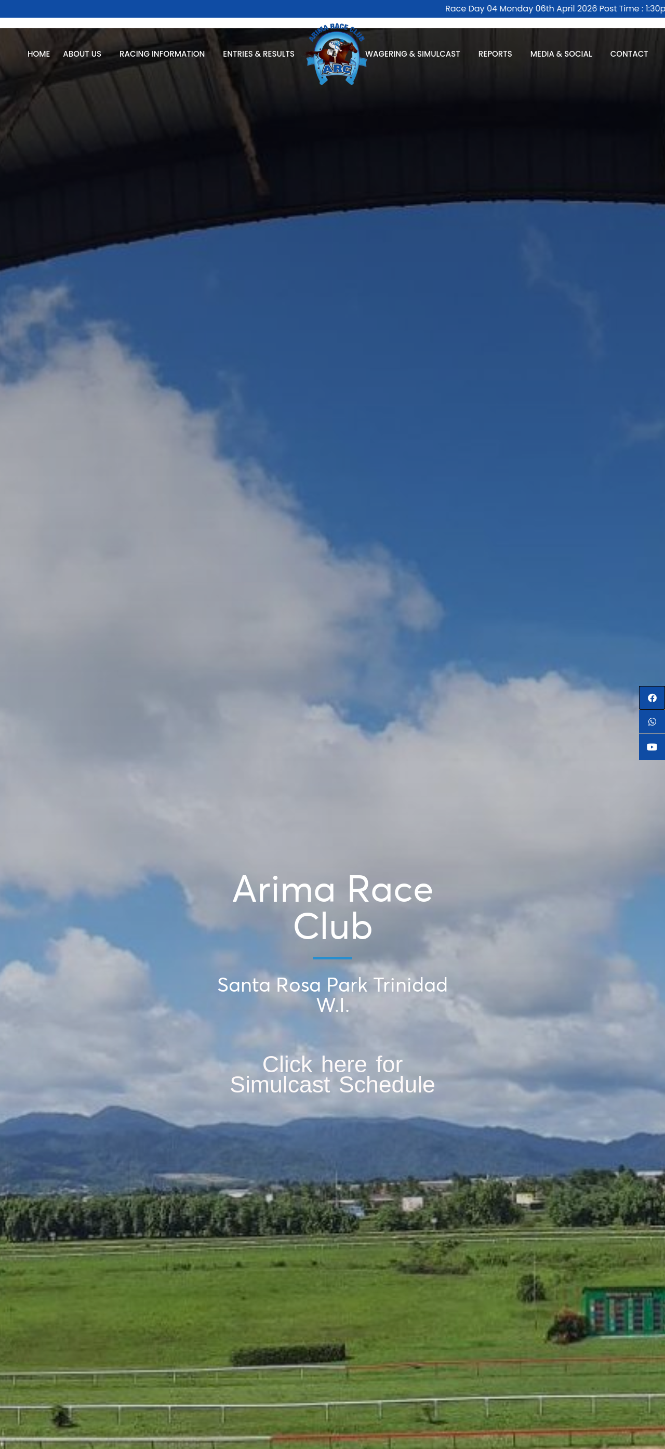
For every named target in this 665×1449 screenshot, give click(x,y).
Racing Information (164, 53)
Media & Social (563, 53)
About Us (85, 53)
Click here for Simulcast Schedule (332, 1074)
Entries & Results (261, 53)
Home (39, 53)
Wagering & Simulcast (415, 53)
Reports (497, 53)
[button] (652, 697)
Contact (629, 53)
